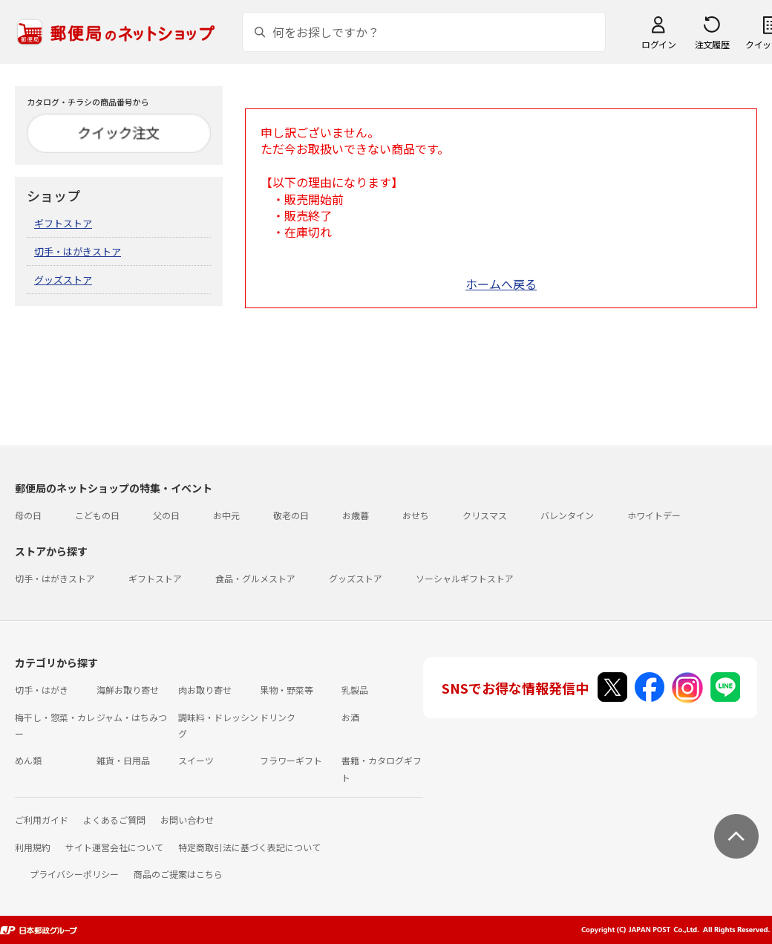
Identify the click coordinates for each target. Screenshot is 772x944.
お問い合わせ (187, 819)
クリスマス (484, 515)
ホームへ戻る (501, 284)
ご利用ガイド (41, 819)
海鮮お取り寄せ (127, 689)
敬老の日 (291, 515)
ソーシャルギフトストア (465, 578)
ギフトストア (63, 223)
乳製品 (354, 689)
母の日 (28, 515)
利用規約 (32, 847)
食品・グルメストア (255, 578)
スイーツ (196, 760)
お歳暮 (355, 515)
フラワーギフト (291, 760)
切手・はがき (41, 689)
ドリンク (277, 717)
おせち (415, 515)
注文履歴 (712, 44)
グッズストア (63, 280)
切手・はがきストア (77, 251)
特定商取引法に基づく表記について (249, 847)
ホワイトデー (654, 515)
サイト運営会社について (114, 847)
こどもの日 (97, 515)
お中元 (226, 515)
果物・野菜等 (286, 689)
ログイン (658, 44)
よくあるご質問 (114, 819)
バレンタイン (567, 515)
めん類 (28, 760)
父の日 (166, 515)
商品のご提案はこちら (178, 873)
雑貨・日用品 (123, 760)
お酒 (350, 717)
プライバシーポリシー (74, 873)
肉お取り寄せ (205, 689)
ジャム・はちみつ (131, 717)
